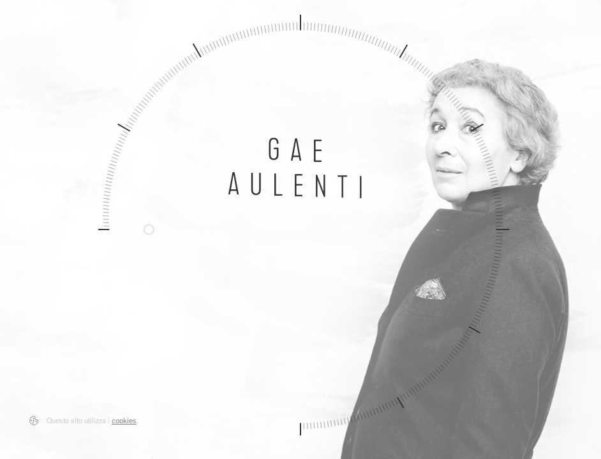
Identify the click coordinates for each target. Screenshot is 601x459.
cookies (124, 422)
